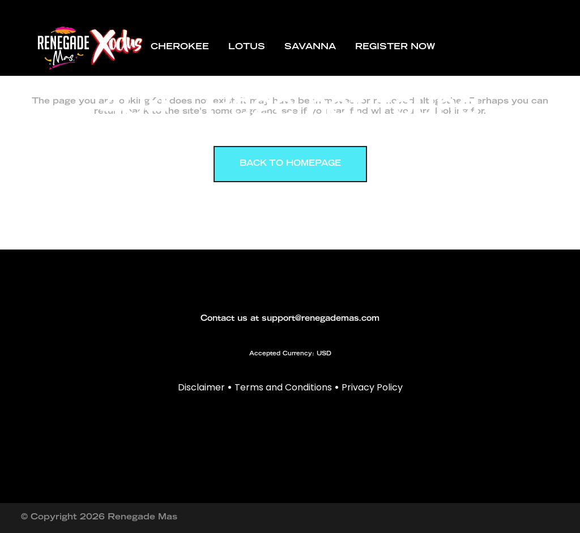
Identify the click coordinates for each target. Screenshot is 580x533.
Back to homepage (290, 164)
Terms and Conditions (283, 387)
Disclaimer (201, 387)
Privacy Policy (372, 387)
